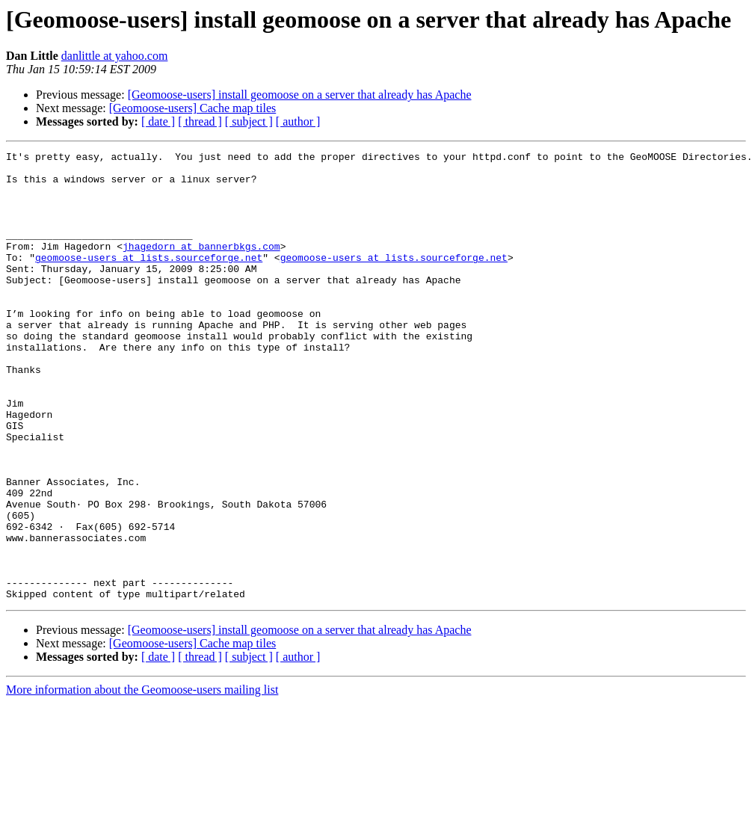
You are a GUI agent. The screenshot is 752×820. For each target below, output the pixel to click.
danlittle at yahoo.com (114, 55)
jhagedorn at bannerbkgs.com (201, 266)
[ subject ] (249, 121)
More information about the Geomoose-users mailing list (142, 779)
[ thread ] (200, 121)
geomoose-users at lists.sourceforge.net (148, 279)
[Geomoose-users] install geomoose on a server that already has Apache (300, 94)
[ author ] (298, 121)
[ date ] (158, 121)
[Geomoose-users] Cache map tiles (192, 108)
